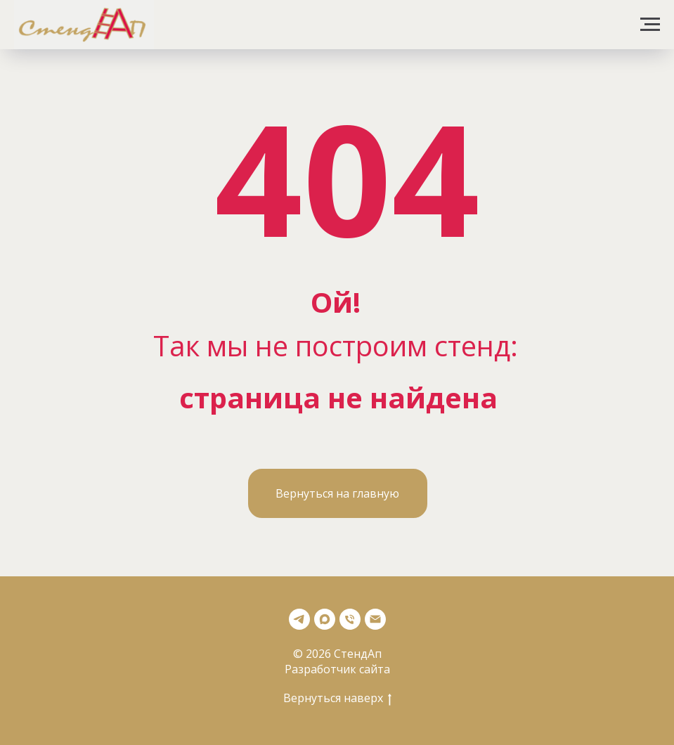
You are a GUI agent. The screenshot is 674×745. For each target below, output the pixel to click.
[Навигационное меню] (650, 25)
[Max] (324, 619)
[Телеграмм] (299, 619)
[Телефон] (350, 619)
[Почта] (375, 619)
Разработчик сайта (337, 669)
